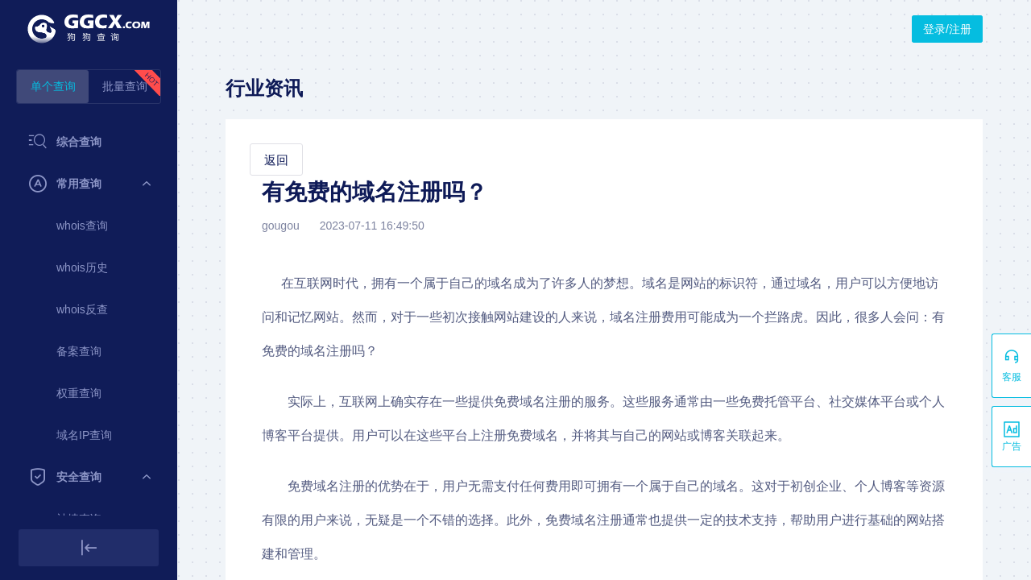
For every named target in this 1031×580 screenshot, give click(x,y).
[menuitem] (89, 141)
